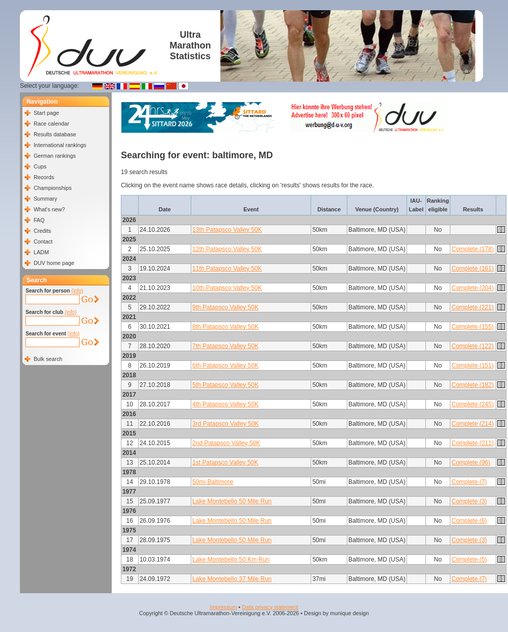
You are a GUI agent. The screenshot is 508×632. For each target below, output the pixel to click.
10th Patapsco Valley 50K (227, 287)
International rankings (60, 145)
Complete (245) (472, 404)
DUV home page (54, 263)
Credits (42, 231)
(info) (77, 291)
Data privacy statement (270, 607)
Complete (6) (469, 520)
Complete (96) (470, 462)
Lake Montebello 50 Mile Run (231, 501)
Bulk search (48, 359)
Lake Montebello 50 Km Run (230, 559)
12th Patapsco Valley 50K (227, 249)
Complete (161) (472, 268)
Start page (46, 113)
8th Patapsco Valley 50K (225, 326)
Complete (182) (472, 384)
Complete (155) (472, 326)
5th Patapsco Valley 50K (225, 384)
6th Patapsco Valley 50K (225, 365)
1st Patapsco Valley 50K (225, 462)
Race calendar (51, 123)
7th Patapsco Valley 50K (225, 346)
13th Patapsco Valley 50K (227, 229)
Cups (40, 166)
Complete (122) (472, 346)
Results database (55, 134)
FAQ (39, 220)
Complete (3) (469, 501)
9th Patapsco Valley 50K (225, 307)
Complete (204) (472, 287)
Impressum (223, 607)
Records (44, 177)
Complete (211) (472, 443)
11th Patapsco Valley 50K (227, 268)
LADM (41, 252)
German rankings (55, 156)
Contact (43, 241)
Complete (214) (472, 423)
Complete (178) (472, 249)
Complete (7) (469, 481)
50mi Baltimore (212, 481)
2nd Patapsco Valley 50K (226, 443)
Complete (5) (469, 559)
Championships (52, 188)
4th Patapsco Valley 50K (225, 404)
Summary (45, 199)
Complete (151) (472, 365)
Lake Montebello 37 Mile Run (231, 578)
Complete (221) (472, 307)
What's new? (49, 209)
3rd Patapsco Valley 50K (225, 423)
